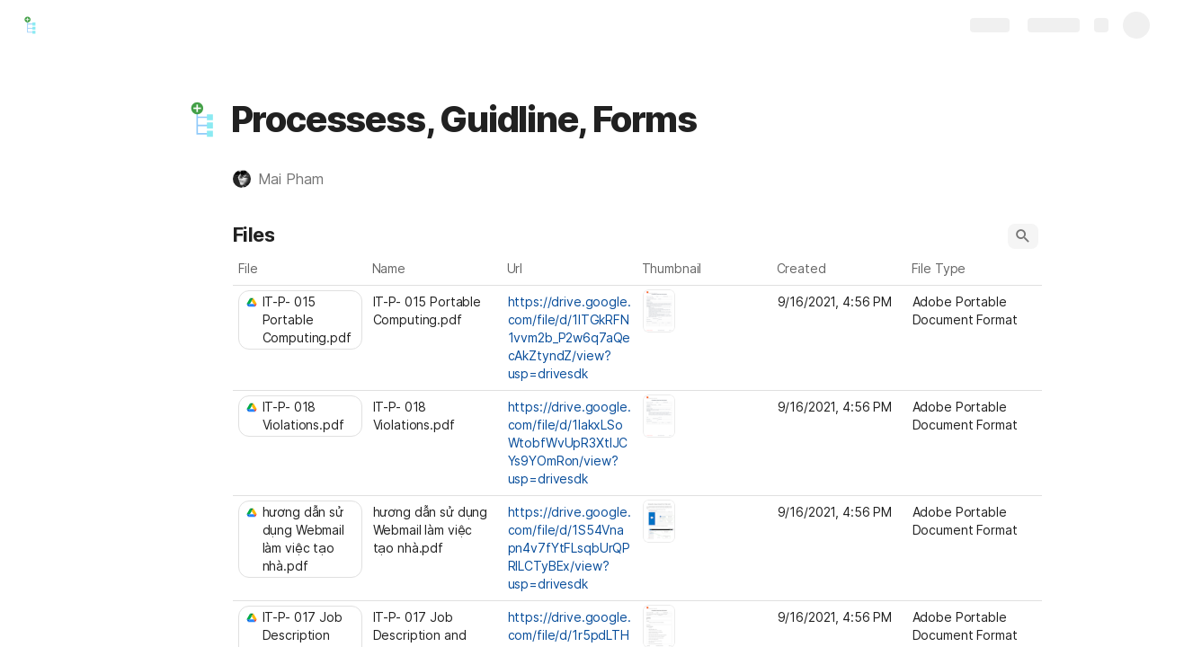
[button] (203, 119)
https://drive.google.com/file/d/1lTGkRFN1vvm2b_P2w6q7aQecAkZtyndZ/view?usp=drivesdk (569, 337)
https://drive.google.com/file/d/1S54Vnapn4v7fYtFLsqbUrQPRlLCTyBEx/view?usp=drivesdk (569, 547)
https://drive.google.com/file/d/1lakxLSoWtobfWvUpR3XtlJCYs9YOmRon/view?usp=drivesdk (569, 442)
